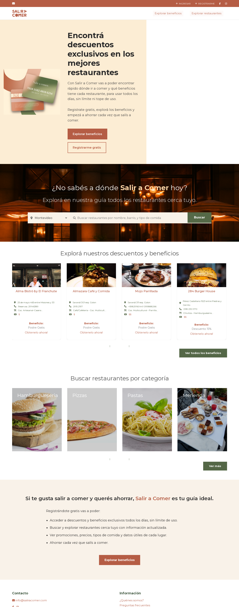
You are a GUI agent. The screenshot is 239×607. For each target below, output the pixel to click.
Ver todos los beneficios (203, 310)
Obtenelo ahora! (37, 290)
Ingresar (183, 3)
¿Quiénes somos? (132, 557)
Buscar (199, 175)
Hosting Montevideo (127, 595)
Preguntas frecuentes (135, 562)
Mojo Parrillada (147, 248)
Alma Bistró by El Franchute (36, 248)
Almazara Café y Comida (91, 248)
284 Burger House (202, 248)
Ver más (215, 423)
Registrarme (205, 3)
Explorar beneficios (168, 13)
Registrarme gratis (166, 105)
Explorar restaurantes (207, 13)
